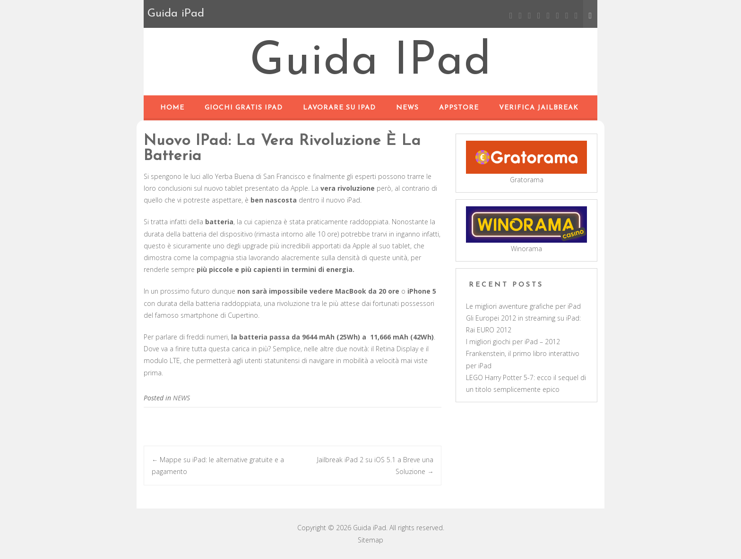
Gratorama (526, 179)
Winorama (526, 248)
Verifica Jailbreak (538, 107)
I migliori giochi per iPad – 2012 (513, 341)
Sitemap (370, 539)
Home (172, 107)
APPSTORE (459, 107)
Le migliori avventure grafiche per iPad (523, 306)
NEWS (407, 107)
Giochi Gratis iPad (244, 107)
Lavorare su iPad (339, 107)
